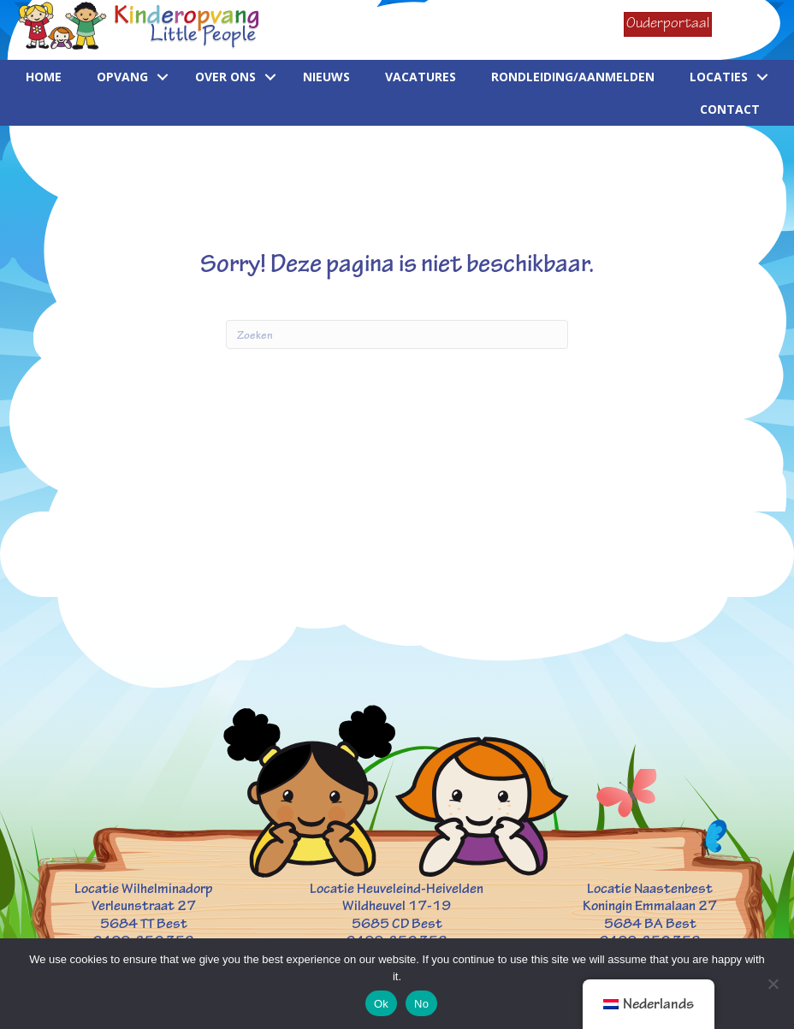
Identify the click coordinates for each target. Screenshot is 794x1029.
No (421, 1003)
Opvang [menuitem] (122, 76)
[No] (772, 983)
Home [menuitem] (44, 76)
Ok (381, 1003)
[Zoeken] (397, 334)
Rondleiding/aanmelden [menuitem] (573, 76)
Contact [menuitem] (730, 109)
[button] (162, 77)
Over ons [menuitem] (225, 76)
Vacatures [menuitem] (420, 76)
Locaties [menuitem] (719, 76)
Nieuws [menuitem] (326, 76)
